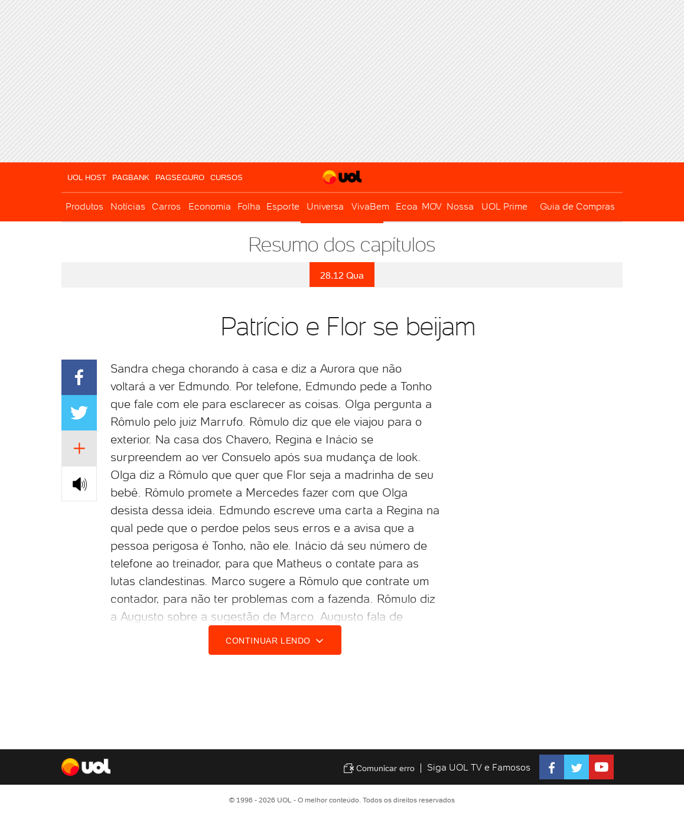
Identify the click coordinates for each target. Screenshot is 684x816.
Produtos (84, 206)
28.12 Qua (342, 275)
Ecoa (407, 206)
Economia (209, 206)
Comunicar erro (379, 768)
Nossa (460, 206)
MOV (432, 206)
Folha (248, 206)
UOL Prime (504, 206)
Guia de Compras (577, 206)
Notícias (127, 206)
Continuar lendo (276, 640)
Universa (325, 206)
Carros (166, 206)
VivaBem (370, 206)
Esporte (282, 206)
